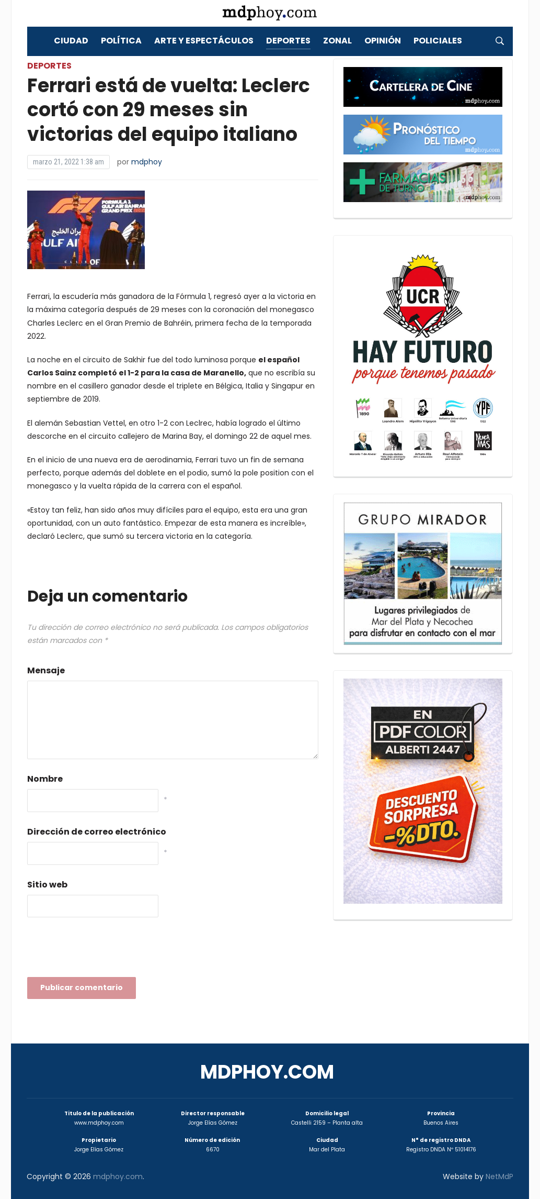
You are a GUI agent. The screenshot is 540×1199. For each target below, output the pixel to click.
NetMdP (499, 1176)
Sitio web (47, 885)
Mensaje (46, 670)
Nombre (45, 779)
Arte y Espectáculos (204, 41)
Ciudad (71, 41)
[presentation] (106, 950)
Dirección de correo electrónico (96, 832)
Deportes (288, 41)
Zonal (337, 41)
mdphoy (146, 162)
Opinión (382, 41)
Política (121, 41)
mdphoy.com (267, 1072)
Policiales (437, 41)
